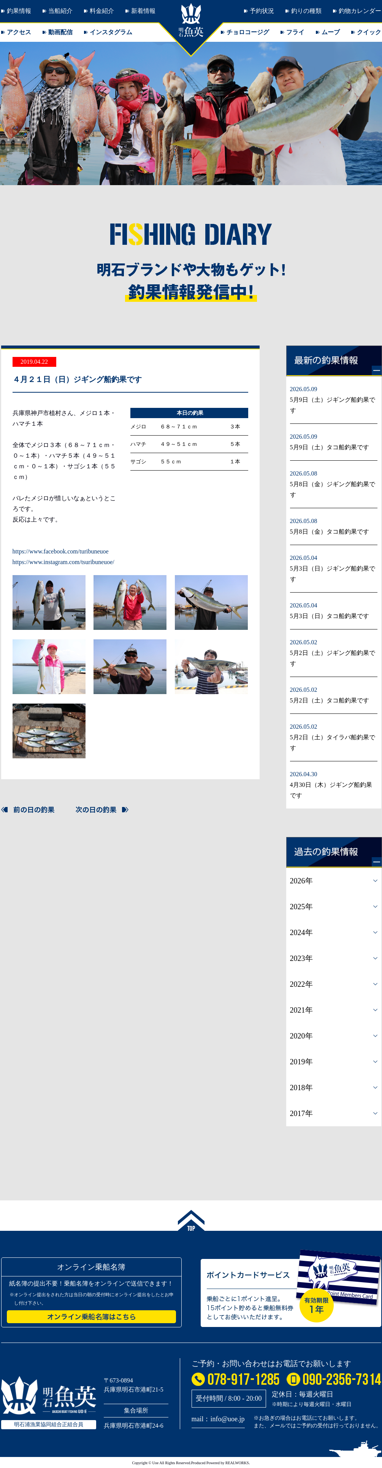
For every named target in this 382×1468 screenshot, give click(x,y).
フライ (295, 32)
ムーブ (331, 32)
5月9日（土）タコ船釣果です (329, 447)
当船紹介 (60, 11)
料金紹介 (102, 11)
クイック (369, 32)
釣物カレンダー (360, 11)
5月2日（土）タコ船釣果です (329, 700)
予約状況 (262, 11)
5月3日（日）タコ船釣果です (329, 616)
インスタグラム (111, 32)
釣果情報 (19, 11)
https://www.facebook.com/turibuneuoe (61, 551)
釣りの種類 (306, 11)
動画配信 (60, 32)
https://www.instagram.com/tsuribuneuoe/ (63, 562)
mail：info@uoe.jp (218, 1419)
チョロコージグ (248, 32)
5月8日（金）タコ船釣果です (329, 531)
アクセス (19, 32)
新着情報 (143, 11)
